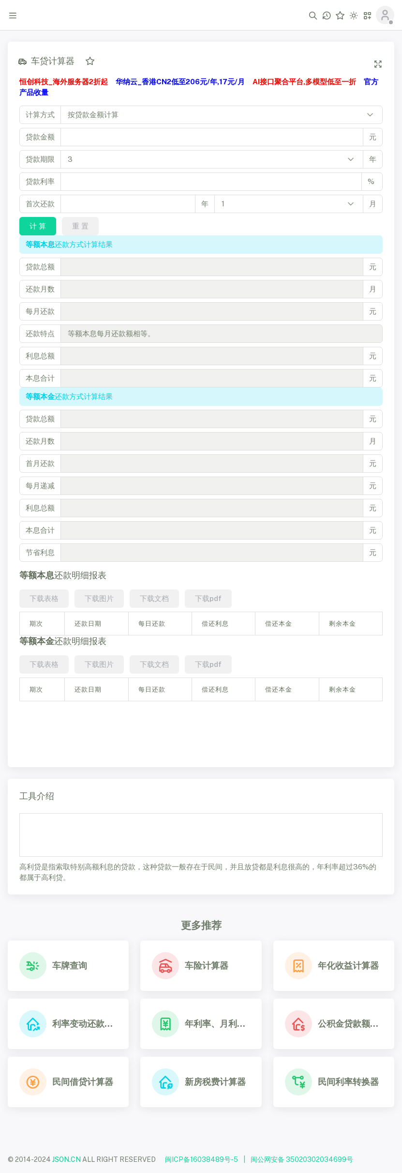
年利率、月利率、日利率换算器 (217, 1024)
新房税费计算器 (215, 1082)
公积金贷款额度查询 (350, 1024)
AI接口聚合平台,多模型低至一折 (304, 81)
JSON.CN (66, 1159)
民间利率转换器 (348, 1082)
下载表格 (44, 598)
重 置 (80, 226)
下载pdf (208, 598)
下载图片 (99, 598)
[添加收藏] (90, 61)
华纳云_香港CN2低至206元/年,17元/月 (180, 81)
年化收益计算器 (348, 965)
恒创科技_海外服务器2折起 (63, 81)
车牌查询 (69, 965)
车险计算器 (206, 965)
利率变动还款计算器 (84, 1024)
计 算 (38, 226)
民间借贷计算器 (82, 1082)
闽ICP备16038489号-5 (201, 1159)
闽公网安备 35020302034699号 (302, 1159)
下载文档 (154, 598)
